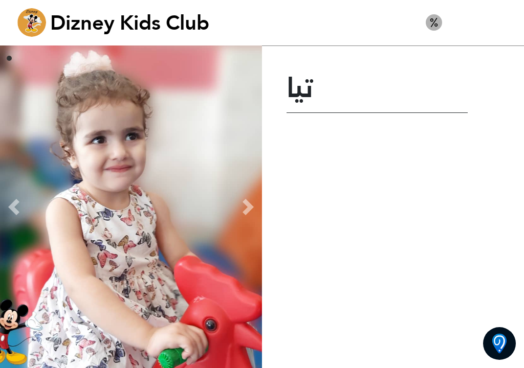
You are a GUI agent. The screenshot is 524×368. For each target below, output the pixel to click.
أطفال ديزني (482, 22)
